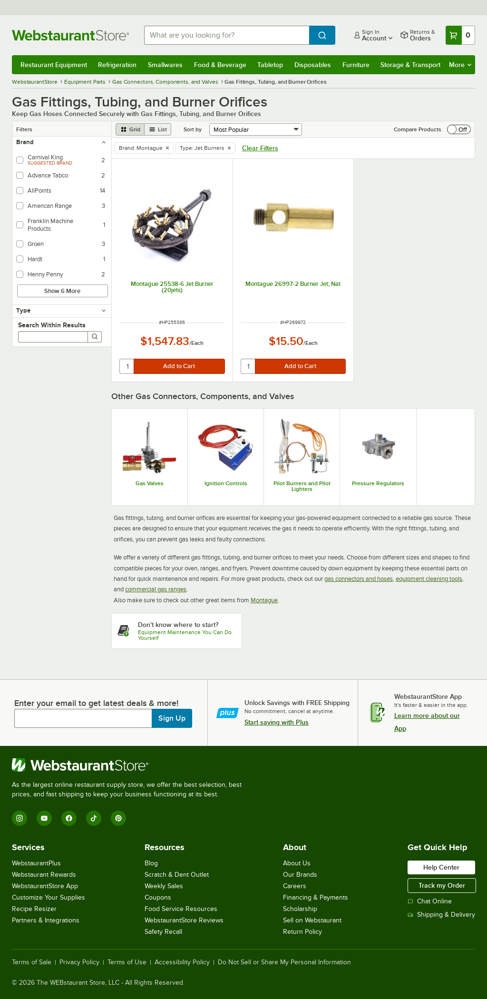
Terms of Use (126, 962)
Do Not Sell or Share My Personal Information (284, 962)
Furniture (356, 65)
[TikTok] (93, 818)
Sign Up (171, 718)
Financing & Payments (315, 897)
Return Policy (302, 931)
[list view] (158, 129)
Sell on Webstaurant (312, 920)
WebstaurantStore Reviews (184, 920)
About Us (297, 863)
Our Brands (300, 874)
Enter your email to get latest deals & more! (96, 703)
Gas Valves (150, 483)
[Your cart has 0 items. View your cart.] (460, 35)
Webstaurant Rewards (44, 874)
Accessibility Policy (182, 962)
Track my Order (442, 885)
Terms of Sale (31, 962)
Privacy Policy (79, 962)
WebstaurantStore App (45, 886)
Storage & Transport (410, 65)
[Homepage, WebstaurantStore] (70, 35)
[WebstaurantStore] (131, 765)
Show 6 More (62, 290)
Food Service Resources (181, 908)
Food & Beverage (220, 65)
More (460, 65)
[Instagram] (19, 818)
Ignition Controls (226, 483)
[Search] (95, 337)
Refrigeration (117, 65)
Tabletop (270, 65)
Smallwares (165, 65)
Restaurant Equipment (53, 65)
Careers (294, 886)
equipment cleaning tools (429, 578)
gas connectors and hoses (358, 578)
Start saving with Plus (276, 722)
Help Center (441, 867)
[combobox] (226, 35)
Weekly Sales (164, 886)
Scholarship (300, 908)
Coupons (158, 897)
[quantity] (127, 366)
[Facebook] (69, 818)
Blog (151, 863)
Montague (264, 600)
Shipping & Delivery (441, 914)
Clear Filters (260, 148)
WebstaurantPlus (36, 863)
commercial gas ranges (155, 589)
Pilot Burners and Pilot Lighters (302, 486)
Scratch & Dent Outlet (177, 874)
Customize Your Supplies (48, 897)
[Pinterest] (118, 818)
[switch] (459, 129)
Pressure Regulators (378, 483)
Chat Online (430, 901)
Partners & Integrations (45, 920)
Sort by (193, 129)
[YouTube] (44, 818)
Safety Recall (163, 931)
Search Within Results (52, 325)
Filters (24, 129)
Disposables (312, 65)
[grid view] (130, 129)
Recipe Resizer (34, 908)
